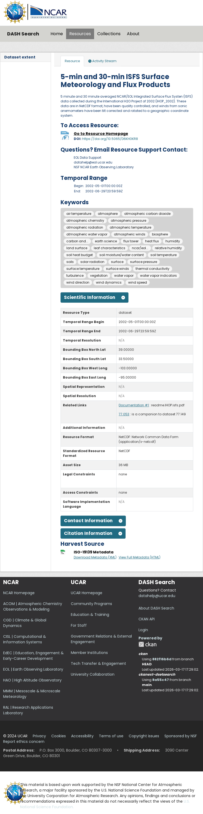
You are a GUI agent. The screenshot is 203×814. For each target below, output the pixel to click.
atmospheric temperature (130, 227)
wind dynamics (109, 282)
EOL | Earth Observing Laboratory (33, 669)
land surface (76, 248)
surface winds (117, 268)
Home (56, 34)
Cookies (58, 736)
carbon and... (77, 241)
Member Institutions (89, 652)
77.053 (124, 414)
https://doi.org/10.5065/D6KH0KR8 (110, 139)
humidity (172, 241)
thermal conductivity (152, 268)
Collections (109, 34)
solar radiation (92, 262)
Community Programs (91, 603)
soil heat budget (79, 255)
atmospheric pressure (128, 220)
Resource (72, 61)
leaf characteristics (109, 248)
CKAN (147, 644)
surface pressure (143, 262)
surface (117, 262)
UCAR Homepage (86, 592)
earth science (106, 241)
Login (143, 630)
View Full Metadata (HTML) (139, 557)
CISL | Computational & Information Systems (24, 639)
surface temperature (82, 268)
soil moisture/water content (121, 255)
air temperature (78, 213)
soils (70, 262)
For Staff (79, 625)
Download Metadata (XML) (95, 557)
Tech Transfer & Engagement (98, 663)
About (133, 34)
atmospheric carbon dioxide (147, 213)
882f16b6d (162, 659)
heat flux (152, 241)
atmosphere (108, 213)
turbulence (75, 275)
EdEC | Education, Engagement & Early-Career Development (33, 655)
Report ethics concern (23, 741)
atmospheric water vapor (86, 234)
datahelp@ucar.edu (157, 595)
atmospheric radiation (84, 227)
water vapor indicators (158, 275)
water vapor (123, 275)
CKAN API (147, 619)
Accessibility (82, 736)
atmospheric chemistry (85, 220)
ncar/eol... (140, 248)
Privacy (39, 736)
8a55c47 (160, 679)
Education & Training (90, 614)
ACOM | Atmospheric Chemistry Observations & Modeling (32, 606)
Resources (80, 34)
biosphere (160, 234)
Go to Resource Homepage (101, 133)
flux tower (131, 241)
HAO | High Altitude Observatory (32, 680)
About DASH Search (156, 608)
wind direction (77, 282)
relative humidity (168, 248)
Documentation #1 (134, 405)
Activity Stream (102, 61)
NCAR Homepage (19, 592)
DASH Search (23, 33)
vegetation (99, 275)
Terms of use (111, 736)
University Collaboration (92, 674)
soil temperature (163, 255)
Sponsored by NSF (180, 736)
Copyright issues (144, 736)
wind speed (137, 282)
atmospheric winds (129, 234)
